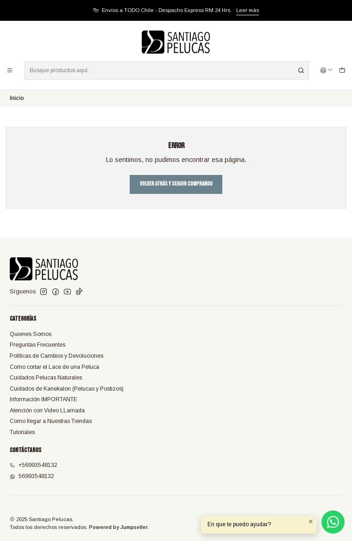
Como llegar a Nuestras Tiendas (51, 421)
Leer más (247, 10)
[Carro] (342, 70)
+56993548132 (33, 465)
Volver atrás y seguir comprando (176, 183)
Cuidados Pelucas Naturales (46, 377)
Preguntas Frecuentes (37, 345)
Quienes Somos (30, 334)
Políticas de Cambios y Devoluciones (56, 356)
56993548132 (32, 476)
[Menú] (10, 70)
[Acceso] (327, 70)
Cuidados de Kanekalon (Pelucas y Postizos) (67, 389)
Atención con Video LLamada (47, 410)
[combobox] (167, 70)
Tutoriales (22, 432)
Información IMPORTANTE (43, 399)
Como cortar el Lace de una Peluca (54, 367)
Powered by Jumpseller (118, 527)
